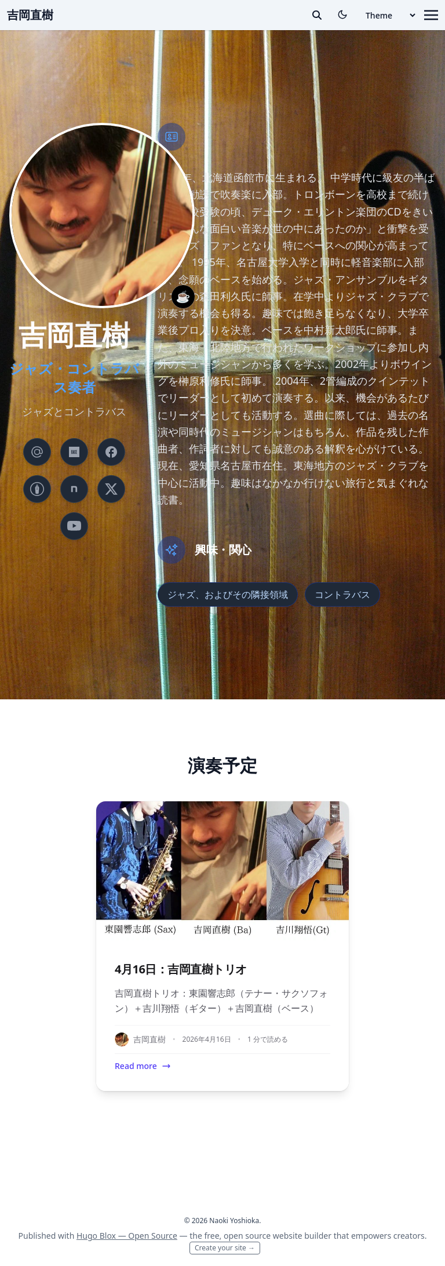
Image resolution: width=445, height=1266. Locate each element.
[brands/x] (111, 489)
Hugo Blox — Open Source (126, 1235)
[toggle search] (317, 15)
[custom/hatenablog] (37, 489)
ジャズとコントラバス (74, 411)
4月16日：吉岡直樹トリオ (181, 969)
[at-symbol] (37, 452)
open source (247, 1235)
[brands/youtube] (74, 526)
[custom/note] (74, 489)
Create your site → (225, 1248)
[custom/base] (74, 452)
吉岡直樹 (30, 15)
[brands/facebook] (111, 452)
